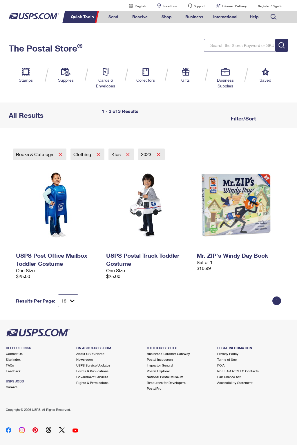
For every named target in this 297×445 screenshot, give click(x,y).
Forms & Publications (92, 371)
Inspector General (160, 365)
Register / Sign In (270, 6)
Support (199, 6)
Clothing (82, 154)
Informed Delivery (234, 6)
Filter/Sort (242, 118)
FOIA (220, 365)
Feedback (13, 371)
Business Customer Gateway (168, 354)
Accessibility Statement (235, 382)
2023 (147, 154)
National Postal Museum (165, 377)
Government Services (92, 377)
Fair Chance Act (229, 377)
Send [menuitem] (113, 16)
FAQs (10, 365)
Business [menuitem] (194, 16)
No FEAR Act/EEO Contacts (238, 371)
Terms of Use (227, 359)
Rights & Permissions (92, 382)
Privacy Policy (227, 354)
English (135, 6)
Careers (11, 387)
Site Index (13, 359)
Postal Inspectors (160, 359)
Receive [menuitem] (140, 16)
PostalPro (154, 388)
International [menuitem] (225, 16)
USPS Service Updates (93, 365)
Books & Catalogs (35, 154)
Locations (170, 6)
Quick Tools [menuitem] (82, 16)
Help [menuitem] (254, 16)
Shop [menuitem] (167, 16)
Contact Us (14, 354)
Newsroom (84, 359)
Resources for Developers (166, 382)
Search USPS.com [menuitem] (273, 17)
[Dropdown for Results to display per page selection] (68, 300)
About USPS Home (90, 354)
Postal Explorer (158, 371)
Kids (116, 154)
